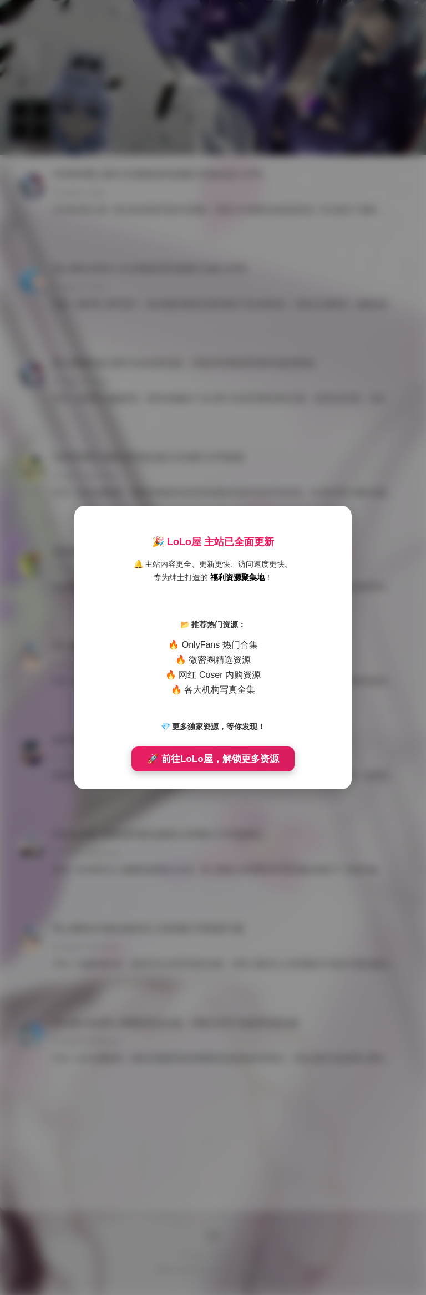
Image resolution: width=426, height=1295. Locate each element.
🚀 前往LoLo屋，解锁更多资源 (212, 759)
